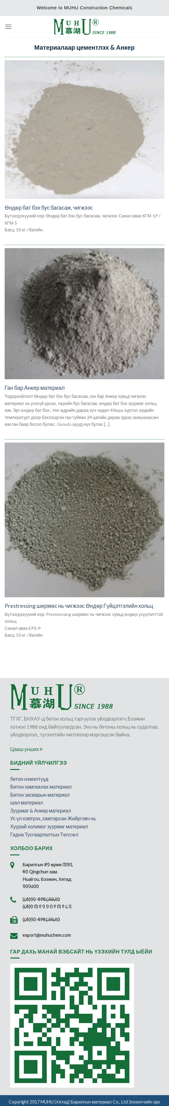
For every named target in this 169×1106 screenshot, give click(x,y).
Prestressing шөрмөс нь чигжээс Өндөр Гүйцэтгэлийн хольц (79, 606)
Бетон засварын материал (40, 795)
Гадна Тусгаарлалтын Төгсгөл (44, 834)
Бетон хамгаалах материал (41, 787)
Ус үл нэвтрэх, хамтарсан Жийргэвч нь (53, 818)
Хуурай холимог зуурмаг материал (49, 826)
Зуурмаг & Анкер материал (40, 810)
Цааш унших (26, 749)
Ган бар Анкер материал (35, 388)
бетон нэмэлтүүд (29, 779)
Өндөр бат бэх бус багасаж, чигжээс (49, 207)
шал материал (26, 802)
